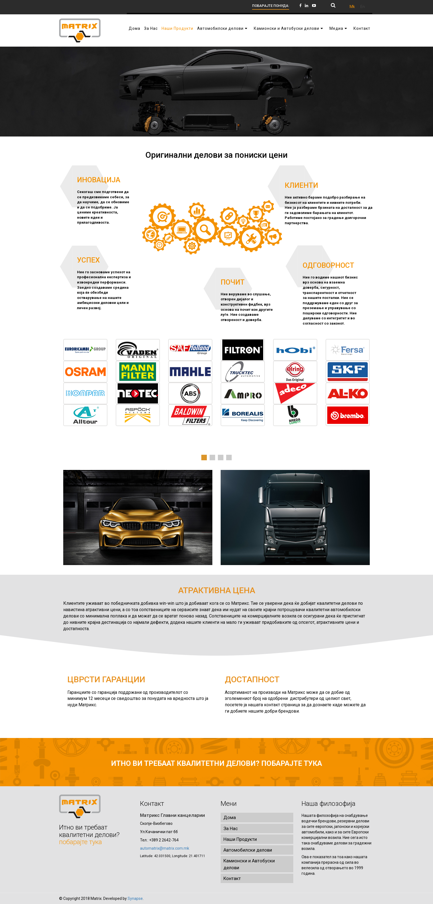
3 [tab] (220, 457)
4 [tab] (229, 457)
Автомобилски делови (247, 850)
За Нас (230, 828)
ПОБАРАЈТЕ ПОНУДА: (270, 6)
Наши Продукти (240, 839)
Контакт (232, 878)
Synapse (135, 898)
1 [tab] (204, 457)
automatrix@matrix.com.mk (164, 848)
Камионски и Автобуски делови (249, 864)
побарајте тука (291, 763)
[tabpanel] (216, 382)
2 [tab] (212, 457)
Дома (229, 817)
